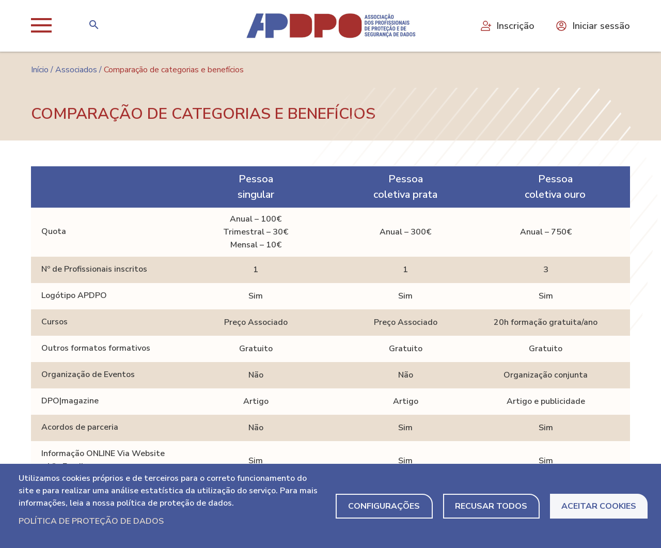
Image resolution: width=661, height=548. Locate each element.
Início (40, 69)
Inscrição (506, 26)
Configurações (384, 506)
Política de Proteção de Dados (91, 521)
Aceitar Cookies (598, 506)
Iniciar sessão (592, 26)
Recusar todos (491, 506)
